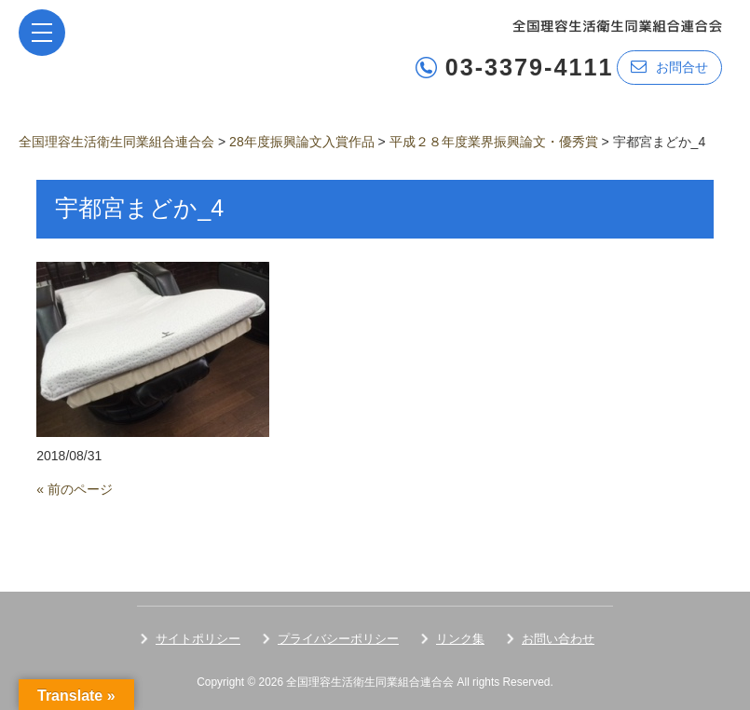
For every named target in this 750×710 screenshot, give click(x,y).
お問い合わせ (558, 639)
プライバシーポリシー (338, 639)
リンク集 (460, 639)
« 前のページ (74, 489)
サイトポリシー (198, 639)
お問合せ (669, 67)
